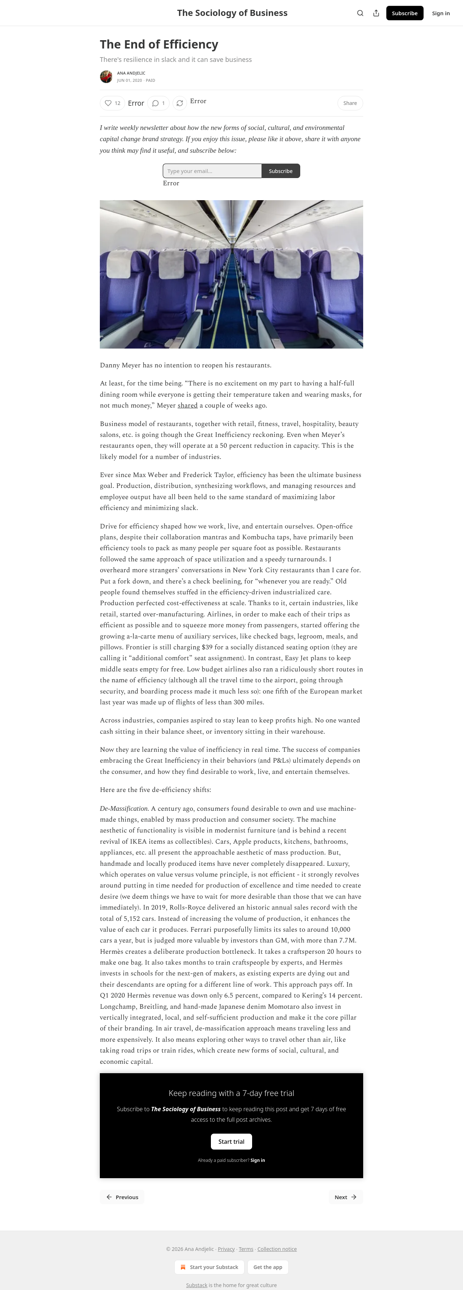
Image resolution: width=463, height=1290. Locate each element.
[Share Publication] (376, 13)
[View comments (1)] (158, 103)
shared (188, 405)
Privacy (226, 1248)
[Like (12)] (112, 103)
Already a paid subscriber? (231, 1160)
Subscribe (405, 13)
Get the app (268, 1267)
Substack (197, 1285)
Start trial (231, 1142)
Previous (122, 1197)
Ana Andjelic (131, 73)
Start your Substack (208, 1267)
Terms (246, 1248)
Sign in (441, 13)
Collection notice (277, 1248)
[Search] (360, 13)
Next (346, 1197)
